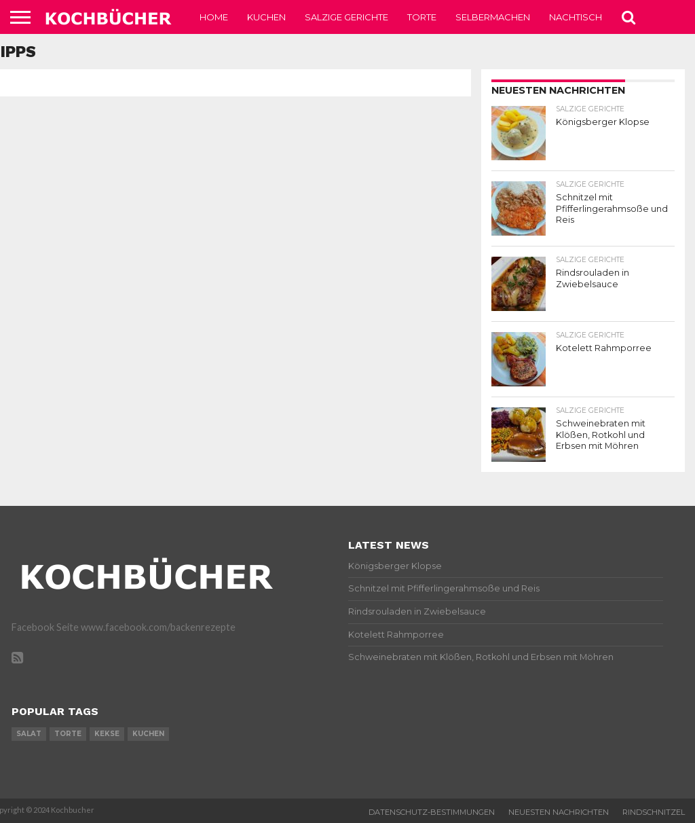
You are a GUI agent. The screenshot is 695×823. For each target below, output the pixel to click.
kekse (106, 733)
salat (28, 733)
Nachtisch (575, 17)
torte (67, 733)
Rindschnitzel (653, 812)
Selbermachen (492, 17)
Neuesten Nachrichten (558, 812)
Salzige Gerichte (346, 17)
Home (214, 17)
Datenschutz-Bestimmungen (432, 812)
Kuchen (266, 17)
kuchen (148, 733)
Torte (421, 17)
